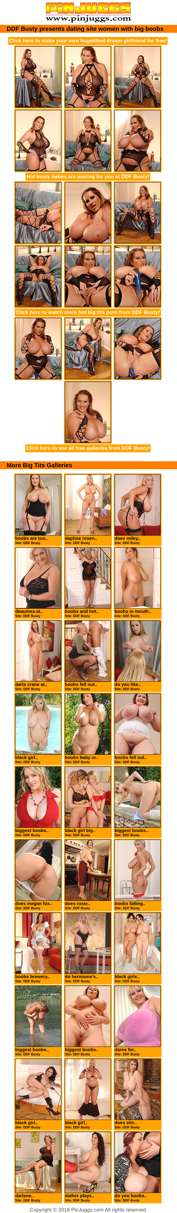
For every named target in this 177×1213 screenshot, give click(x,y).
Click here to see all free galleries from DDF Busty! (88, 448)
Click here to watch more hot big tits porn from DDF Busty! (88, 312)
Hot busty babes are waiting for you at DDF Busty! (87, 176)
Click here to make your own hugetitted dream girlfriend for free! (88, 41)
